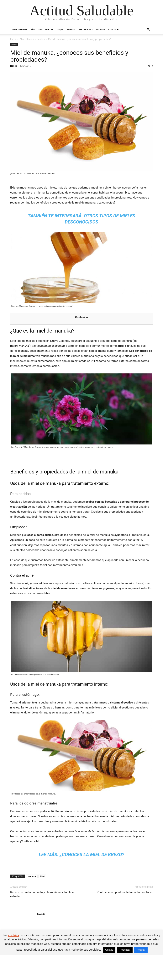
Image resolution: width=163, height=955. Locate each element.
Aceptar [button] (141, 949)
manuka (32, 876)
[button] (148, 29)
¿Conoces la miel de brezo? (92, 854)
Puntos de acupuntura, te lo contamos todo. (125, 892)
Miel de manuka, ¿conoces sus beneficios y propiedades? (69, 56)
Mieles (41, 39)
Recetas (100, 29)
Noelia (13, 65)
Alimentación (27, 39)
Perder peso (85, 29)
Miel (42, 876)
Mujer (59, 29)
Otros (112, 29)
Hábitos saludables (41, 29)
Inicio (13, 39)
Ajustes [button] (109, 949)
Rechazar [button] (124, 949)
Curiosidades (19, 29)
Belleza (70, 29)
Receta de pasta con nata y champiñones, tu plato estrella (42, 894)
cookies (13, 935)
